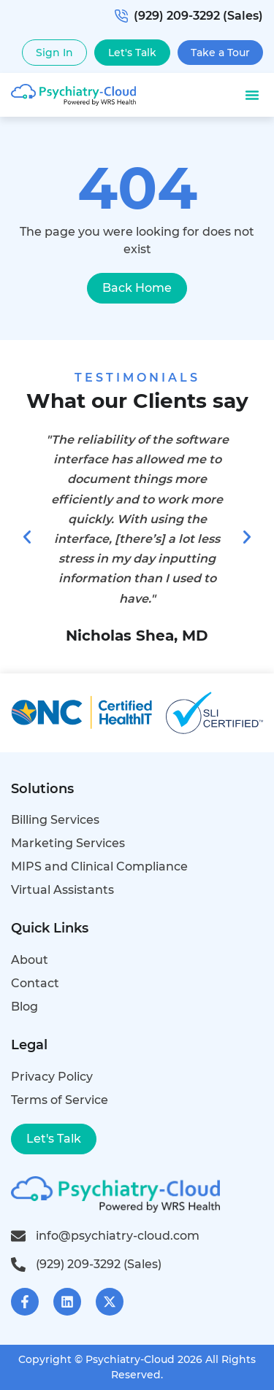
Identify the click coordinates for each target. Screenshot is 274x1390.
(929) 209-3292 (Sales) (189, 16)
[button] (252, 95)
